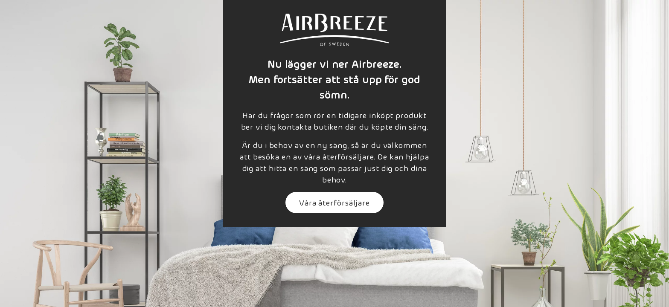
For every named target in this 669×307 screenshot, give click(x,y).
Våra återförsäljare (334, 202)
